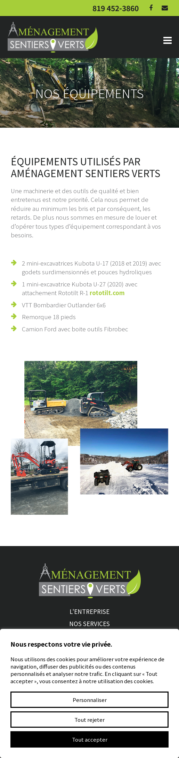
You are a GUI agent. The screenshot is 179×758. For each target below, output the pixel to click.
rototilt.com (107, 292)
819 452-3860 (115, 8)
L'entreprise (89, 611)
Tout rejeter (89, 719)
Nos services (89, 623)
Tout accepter (89, 739)
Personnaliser (90, 699)
